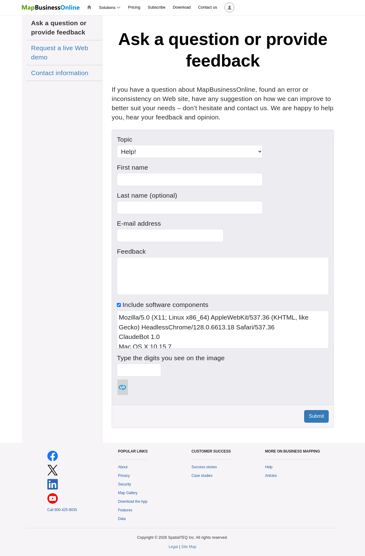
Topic (124, 139)
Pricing (134, 7)
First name (132, 167)
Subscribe (156, 7)
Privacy (124, 475)
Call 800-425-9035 (62, 510)
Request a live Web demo (59, 52)
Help (268, 467)
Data (122, 519)
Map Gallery (127, 493)
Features (125, 510)
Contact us (207, 7)
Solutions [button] (110, 7)
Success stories (204, 467)
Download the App (133, 501)
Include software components (162, 304)
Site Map (188, 547)
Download (182, 7)
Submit (316, 416)
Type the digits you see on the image (170, 358)
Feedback (131, 251)
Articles (271, 475)
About (123, 467)
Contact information (59, 72)
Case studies (202, 475)
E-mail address (139, 223)
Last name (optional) (147, 195)
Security (124, 484)
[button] (229, 7)
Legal (173, 547)
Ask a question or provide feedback (58, 27)
